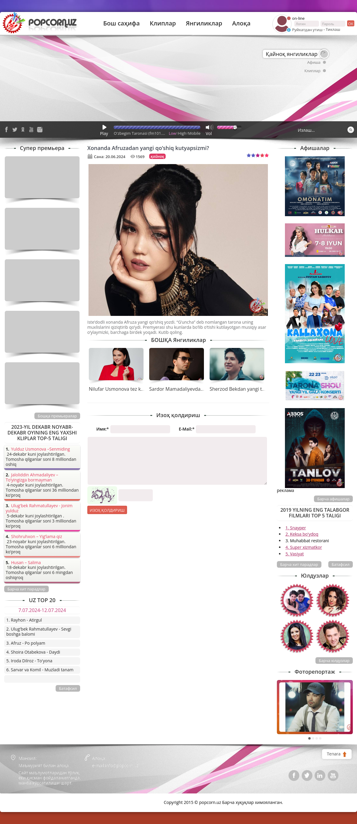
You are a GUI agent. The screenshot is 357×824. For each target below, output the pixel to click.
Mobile (194, 133)
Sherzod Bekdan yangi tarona (242, 389)
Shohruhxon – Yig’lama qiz (36, 536)
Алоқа (241, 23)
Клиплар (163, 23)
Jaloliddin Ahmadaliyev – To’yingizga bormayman (32, 477)
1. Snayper (296, 528)
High (182, 133)
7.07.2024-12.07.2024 (42, 610)
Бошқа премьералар (57, 416)
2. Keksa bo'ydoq (302, 534)
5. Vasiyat (295, 554)
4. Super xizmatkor (304, 547)
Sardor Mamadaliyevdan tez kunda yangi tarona (202, 389)
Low (172, 133)
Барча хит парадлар (299, 564)
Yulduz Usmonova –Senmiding (40, 449)
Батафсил (341, 564)
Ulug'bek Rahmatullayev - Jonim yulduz (39, 508)
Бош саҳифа (121, 23)
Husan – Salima (26, 562)
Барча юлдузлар (334, 660)
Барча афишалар (333, 499)
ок (350, 23)
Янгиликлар (204, 23)
